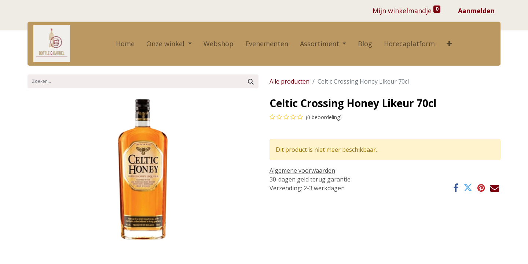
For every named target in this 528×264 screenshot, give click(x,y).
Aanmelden (476, 10)
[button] (449, 44)
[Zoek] (250, 81)
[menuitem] (125, 44)
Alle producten (289, 81)
